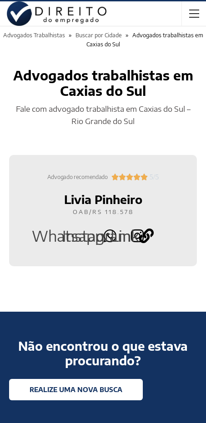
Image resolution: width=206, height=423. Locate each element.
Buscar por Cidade (98, 35)
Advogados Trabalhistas (34, 35)
